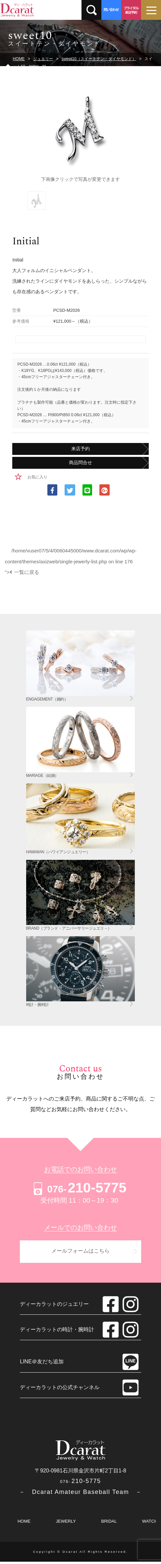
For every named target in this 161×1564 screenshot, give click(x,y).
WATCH (149, 1523)
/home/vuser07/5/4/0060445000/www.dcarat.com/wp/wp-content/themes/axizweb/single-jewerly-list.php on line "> (71, 561)
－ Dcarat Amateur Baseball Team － (80, 1494)
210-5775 (79, 1187)
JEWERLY (66, 1523)
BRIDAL (109, 1523)
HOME (24, 1523)
